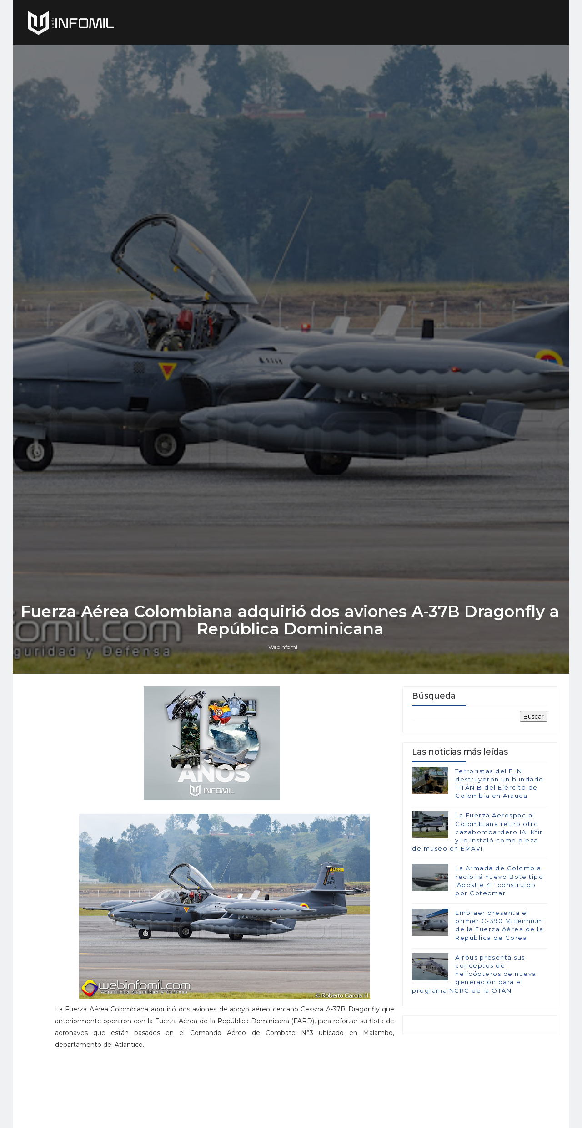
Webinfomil (284, 693)
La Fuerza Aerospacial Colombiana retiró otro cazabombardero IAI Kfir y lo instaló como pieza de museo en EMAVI (477, 880)
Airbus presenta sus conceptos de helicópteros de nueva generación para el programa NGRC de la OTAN (474, 1021)
